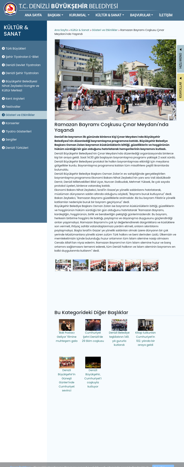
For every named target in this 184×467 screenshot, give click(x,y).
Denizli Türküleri (15, 148)
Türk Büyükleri (14, 48)
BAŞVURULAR (140, 15)
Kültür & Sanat (80, 30)
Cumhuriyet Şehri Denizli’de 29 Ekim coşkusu (93, 331)
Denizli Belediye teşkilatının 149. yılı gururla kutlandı (119, 333)
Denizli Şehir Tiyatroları (20, 73)
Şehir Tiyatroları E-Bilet (20, 57)
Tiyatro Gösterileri (17, 131)
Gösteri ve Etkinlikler (18, 115)
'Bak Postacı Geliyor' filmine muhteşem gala (66, 331)
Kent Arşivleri (13, 98)
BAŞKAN (54, 15)
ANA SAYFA (33, 15)
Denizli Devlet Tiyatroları (21, 65)
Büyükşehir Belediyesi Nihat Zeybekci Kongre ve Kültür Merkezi (20, 85)
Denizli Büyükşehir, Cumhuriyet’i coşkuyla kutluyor (92, 372)
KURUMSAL (78, 15)
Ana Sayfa (61, 30)
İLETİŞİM (165, 15)
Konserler (10, 123)
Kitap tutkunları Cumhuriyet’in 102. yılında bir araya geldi (145, 333)
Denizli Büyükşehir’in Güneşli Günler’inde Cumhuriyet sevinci (66, 374)
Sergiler (9, 139)
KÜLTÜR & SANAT (108, 15)
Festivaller (11, 107)
